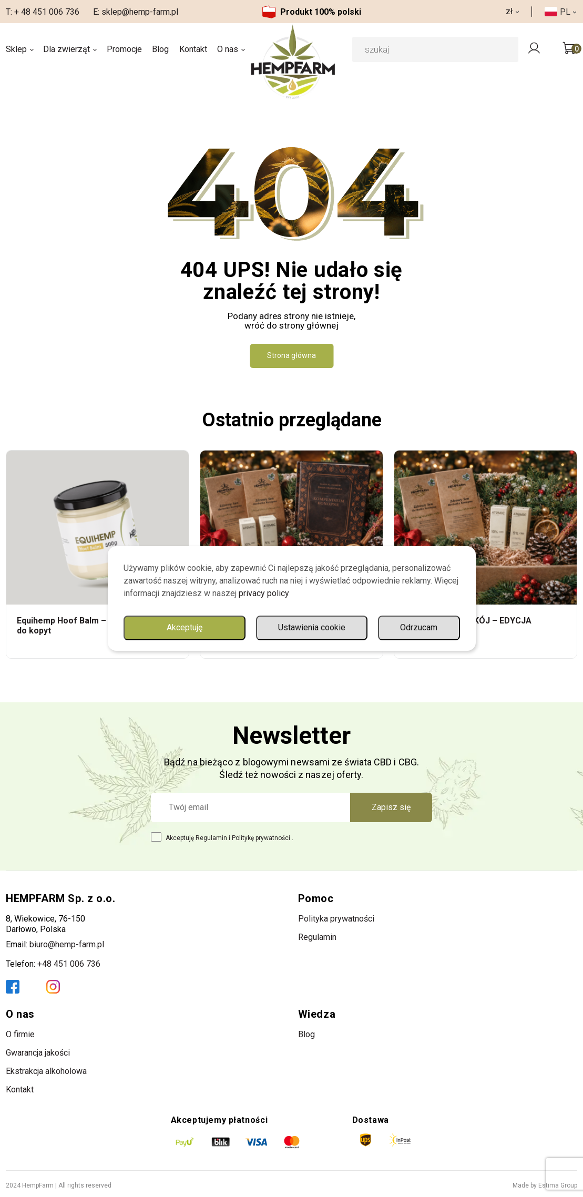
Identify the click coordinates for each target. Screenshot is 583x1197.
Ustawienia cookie (311, 627)
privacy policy (264, 593)
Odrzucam (418, 627)
